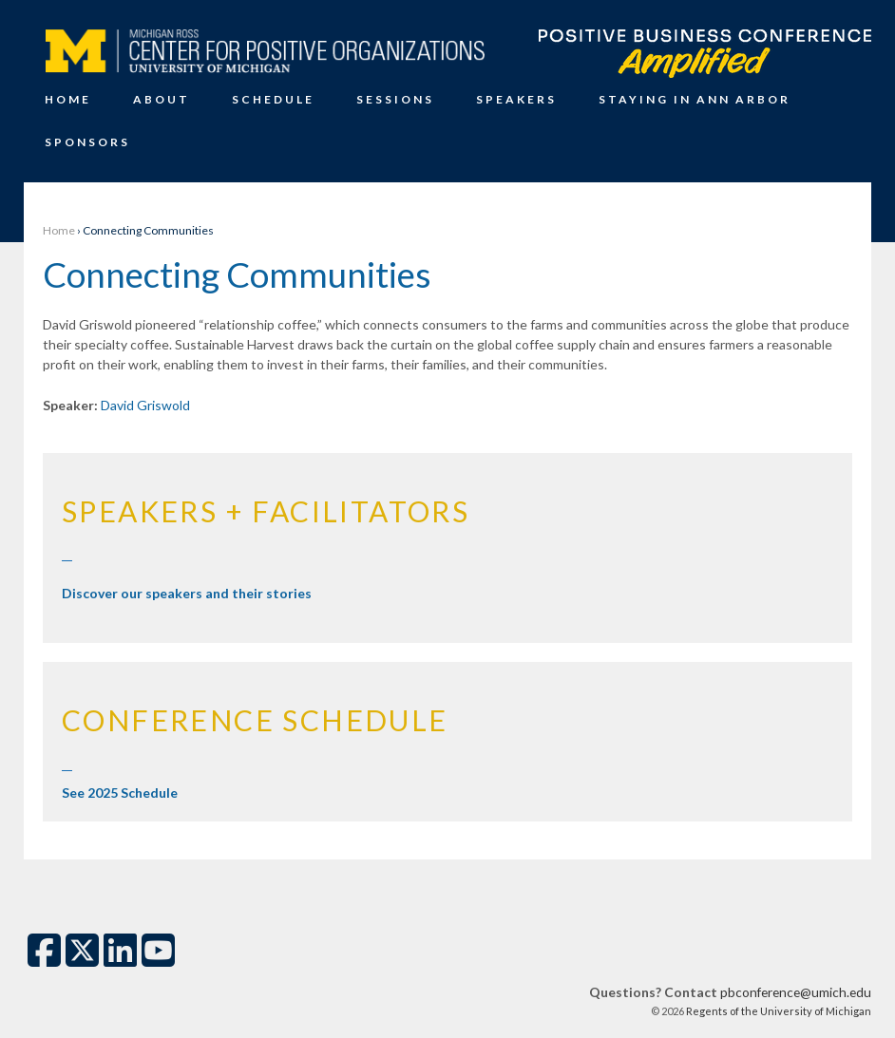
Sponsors (87, 142)
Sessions (395, 99)
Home (68, 99)
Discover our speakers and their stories (187, 593)
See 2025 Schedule (120, 792)
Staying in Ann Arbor (694, 99)
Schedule (273, 99)
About (161, 99)
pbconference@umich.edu (795, 992)
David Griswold (145, 405)
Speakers (516, 99)
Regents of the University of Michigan (777, 1011)
